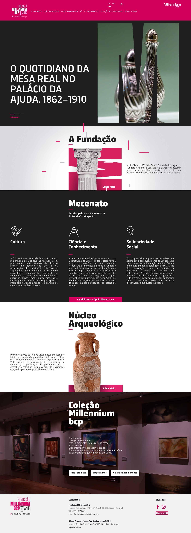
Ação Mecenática (51, 12)
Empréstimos (100, 473)
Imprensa (161, 513)
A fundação (36, 12)
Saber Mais (109, 187)
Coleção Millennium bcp (112, 12)
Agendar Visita (75, 527)
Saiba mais (14, 117)
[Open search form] (121, 4)
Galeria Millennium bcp (125, 473)
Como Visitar (131, 12)
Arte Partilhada (78, 473)
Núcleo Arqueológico (89, 12)
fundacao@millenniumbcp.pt (86, 514)
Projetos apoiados (69, 12)
